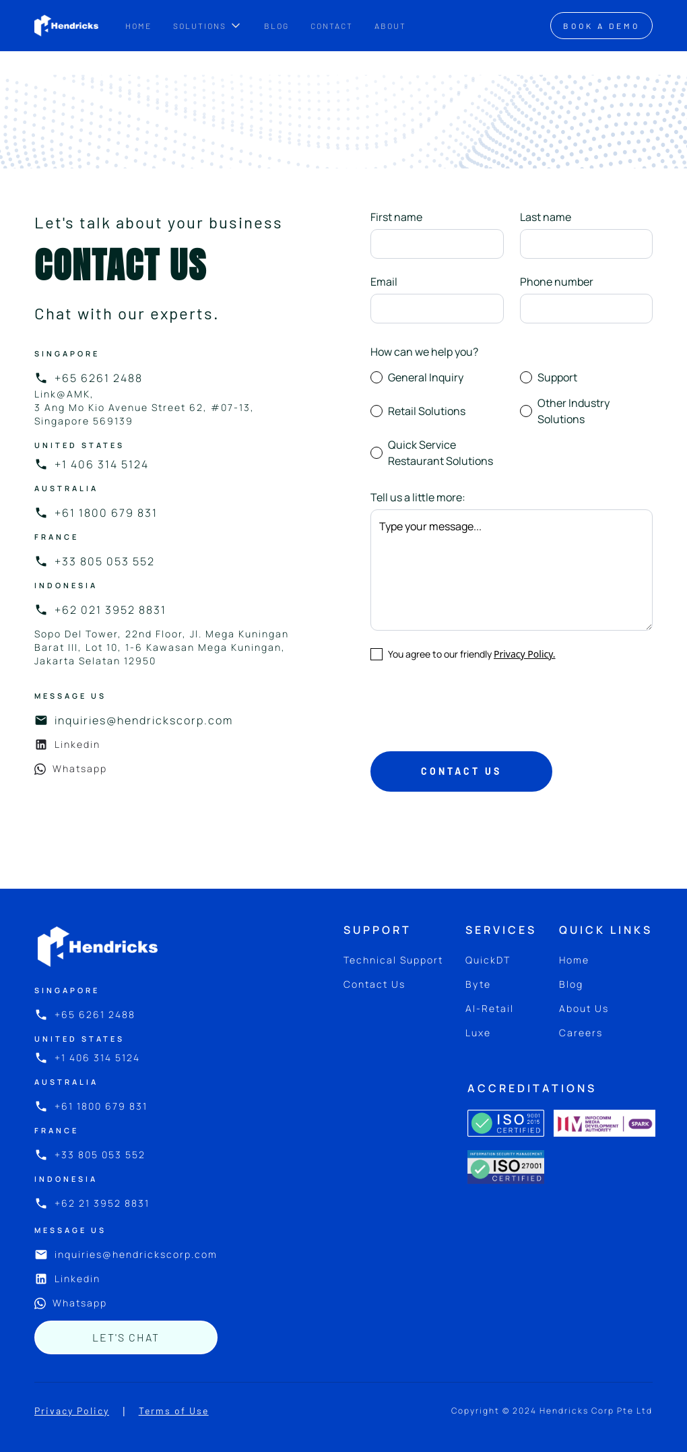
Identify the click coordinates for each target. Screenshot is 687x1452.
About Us (584, 1008)
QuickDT (488, 959)
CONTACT (331, 25)
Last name (545, 217)
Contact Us (374, 984)
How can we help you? (424, 351)
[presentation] (472, 703)
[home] (66, 25)
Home (574, 959)
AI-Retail (489, 1008)
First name (396, 217)
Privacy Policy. (525, 654)
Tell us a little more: (417, 497)
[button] (207, 25)
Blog (571, 984)
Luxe (478, 1032)
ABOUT (390, 25)
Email (383, 281)
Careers (581, 1032)
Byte (478, 984)
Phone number (556, 281)
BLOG (276, 25)
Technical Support (393, 959)
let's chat (126, 1337)
